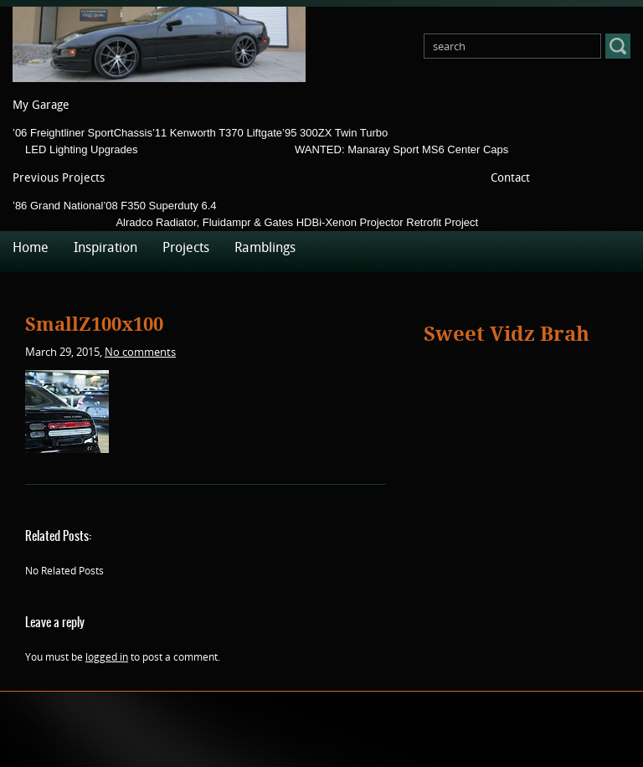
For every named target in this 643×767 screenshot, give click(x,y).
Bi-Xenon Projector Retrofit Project (395, 222)
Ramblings (265, 247)
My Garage (41, 105)
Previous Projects (59, 178)
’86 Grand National (58, 205)
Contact (510, 178)
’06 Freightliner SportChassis (82, 132)
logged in (106, 657)
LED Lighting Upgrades (81, 149)
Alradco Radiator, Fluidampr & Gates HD (213, 222)
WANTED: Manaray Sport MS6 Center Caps (401, 149)
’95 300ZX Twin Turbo (335, 132)
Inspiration (105, 247)
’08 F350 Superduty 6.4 (159, 205)
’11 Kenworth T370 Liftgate (217, 132)
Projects (185, 247)
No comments (140, 351)
